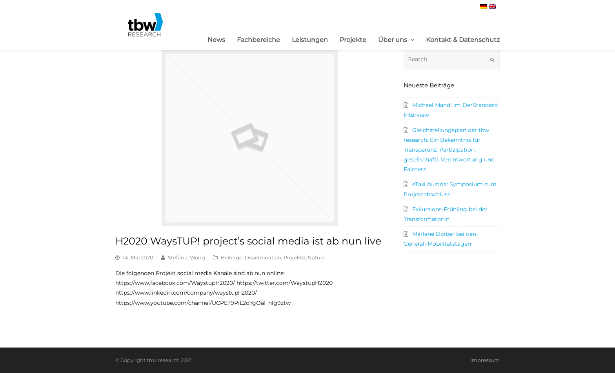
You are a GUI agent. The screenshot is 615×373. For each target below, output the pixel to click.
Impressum (485, 360)
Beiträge (231, 257)
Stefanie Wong (186, 257)
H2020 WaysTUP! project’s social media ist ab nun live (248, 241)
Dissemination (263, 257)
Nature (317, 257)
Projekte (294, 257)
